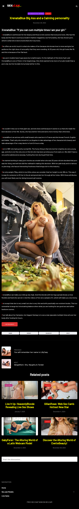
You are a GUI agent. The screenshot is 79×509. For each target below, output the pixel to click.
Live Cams (5, 496)
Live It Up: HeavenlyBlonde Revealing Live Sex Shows (19, 405)
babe (10, 333)
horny (29, 333)
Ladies (48, 13)
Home (4, 488)
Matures (9, 385)
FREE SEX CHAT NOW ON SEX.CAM (39, 502)
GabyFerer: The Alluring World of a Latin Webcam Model (20, 442)
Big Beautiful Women (36, 13)
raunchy (49, 333)
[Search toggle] (75, 6)
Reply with (75, 460)
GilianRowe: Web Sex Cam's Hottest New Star (59, 405)
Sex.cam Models (7, 492)
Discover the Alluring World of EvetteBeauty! (59, 442)
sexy (68, 333)
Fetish (8, 421)
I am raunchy (9, 324)
